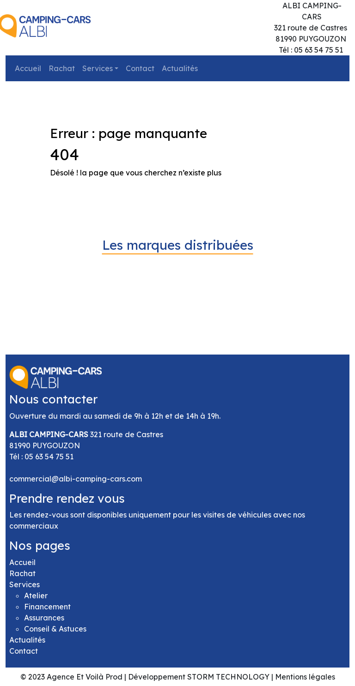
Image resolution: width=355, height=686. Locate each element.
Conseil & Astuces (55, 628)
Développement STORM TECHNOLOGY (198, 676)
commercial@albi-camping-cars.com (75, 478)
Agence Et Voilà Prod (84, 676)
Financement (47, 606)
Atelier (36, 595)
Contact (140, 68)
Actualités (180, 68)
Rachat (62, 68)
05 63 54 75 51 (48, 456)
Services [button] (97, 68)
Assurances (44, 617)
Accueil (28, 68)
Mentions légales (305, 676)
